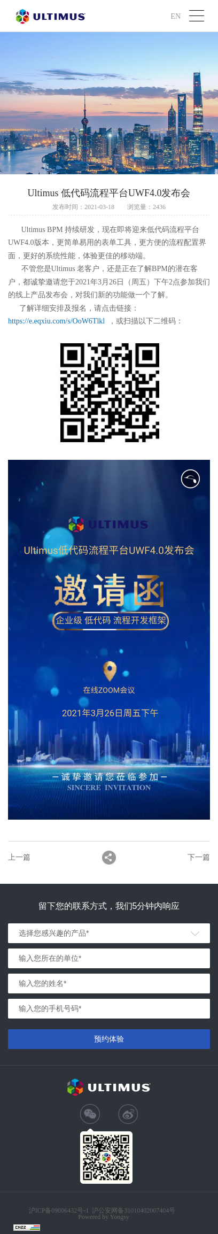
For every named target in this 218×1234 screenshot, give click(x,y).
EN (175, 16)
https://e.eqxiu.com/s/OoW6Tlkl (56, 321)
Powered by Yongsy (103, 1217)
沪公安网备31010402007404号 (133, 1210)
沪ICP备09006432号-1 (59, 1210)
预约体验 (109, 1039)
